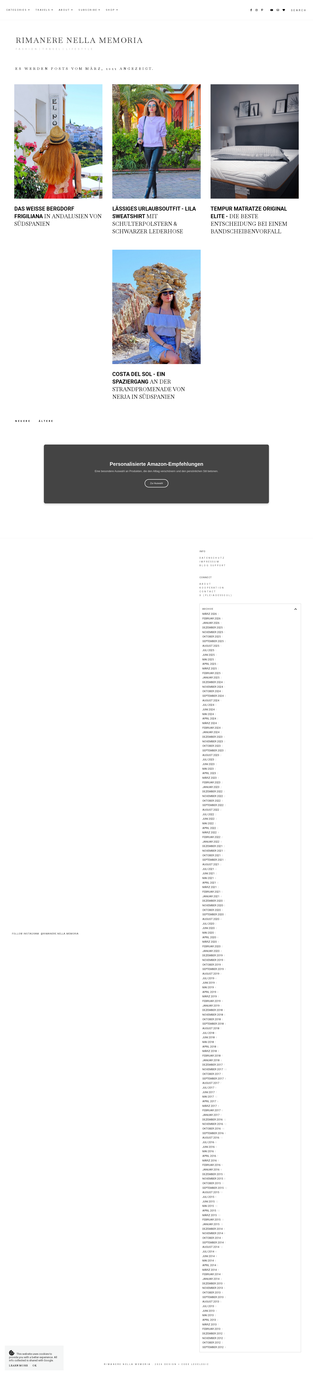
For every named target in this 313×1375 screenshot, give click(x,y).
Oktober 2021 (212, 855)
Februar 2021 (212, 891)
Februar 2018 (212, 1055)
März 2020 (210, 941)
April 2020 (210, 937)
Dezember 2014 (213, 1228)
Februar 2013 (212, 1328)
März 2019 (210, 996)
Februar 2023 (212, 782)
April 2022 (210, 828)
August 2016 (212, 1137)
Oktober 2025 (212, 636)
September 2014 (214, 1242)
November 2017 (214, 1069)
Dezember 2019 (213, 955)
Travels (42, 10)
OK (34, 1365)
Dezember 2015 (213, 1174)
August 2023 (211, 755)
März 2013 (210, 1324)
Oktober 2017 (212, 1073)
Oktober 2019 (212, 964)
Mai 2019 (209, 987)
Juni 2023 (209, 764)
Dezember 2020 (213, 900)
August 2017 (211, 1083)
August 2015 (212, 1192)
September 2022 (214, 805)
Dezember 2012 (213, 1333)
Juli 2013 (209, 1306)
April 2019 (210, 992)
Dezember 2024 (213, 682)
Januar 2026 (212, 622)
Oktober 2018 (212, 1019)
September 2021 (214, 859)
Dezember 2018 (213, 1010)
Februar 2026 (212, 618)
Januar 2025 (212, 677)
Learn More (18, 1365)
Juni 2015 (210, 1201)
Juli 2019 (209, 978)
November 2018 (213, 1014)
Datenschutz (212, 558)
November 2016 (214, 1124)
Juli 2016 (209, 1142)
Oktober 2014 (212, 1237)
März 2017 (210, 1105)
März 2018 (210, 1051)
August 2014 (212, 1246)
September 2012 (214, 1347)
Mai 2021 (209, 878)
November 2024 (213, 686)
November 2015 (213, 1178)
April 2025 (210, 663)
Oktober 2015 (213, 1183)
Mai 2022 (209, 823)
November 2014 (213, 1233)
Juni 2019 (209, 982)
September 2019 (214, 969)
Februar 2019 (212, 1001)
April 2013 (210, 1319)
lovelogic (200, 1364)
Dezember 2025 (213, 627)
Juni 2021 (209, 873)
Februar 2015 (213, 1219)
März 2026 (210, 613)
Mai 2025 (209, 659)
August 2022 (211, 809)
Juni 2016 (209, 1146)
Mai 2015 (209, 1205)
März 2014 (210, 1269)
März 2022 (210, 832)
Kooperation (211, 587)
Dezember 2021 (213, 846)
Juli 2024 (209, 704)
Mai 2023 (209, 768)
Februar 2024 (212, 727)
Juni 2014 (209, 1256)
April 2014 (210, 1265)
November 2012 (213, 1338)
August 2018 (211, 1028)
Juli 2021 (209, 869)
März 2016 (210, 1160)
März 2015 (211, 1215)
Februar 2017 (212, 1110)
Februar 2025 (212, 673)
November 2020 (213, 905)
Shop (110, 10)
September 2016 (214, 1133)
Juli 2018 (209, 1033)
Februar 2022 (212, 837)
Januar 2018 (212, 1060)
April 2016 (210, 1155)
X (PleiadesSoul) (215, 595)
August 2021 (211, 864)
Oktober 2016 (213, 1128)
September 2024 (214, 695)
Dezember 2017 (213, 1064)
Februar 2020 (212, 946)
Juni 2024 (209, 709)
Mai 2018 (209, 1042)
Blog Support (212, 565)
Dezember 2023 (213, 736)
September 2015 (214, 1187)
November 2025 (213, 632)
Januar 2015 (212, 1224)
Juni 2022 (209, 818)
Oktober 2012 (212, 1342)
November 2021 (213, 850)
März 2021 (210, 887)
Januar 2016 (212, 1169)
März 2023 (210, 777)
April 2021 (210, 882)
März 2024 (210, 723)
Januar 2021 (212, 896)
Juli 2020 (209, 923)
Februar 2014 (212, 1274)
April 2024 (210, 718)
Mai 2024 (209, 714)
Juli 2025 (209, 650)
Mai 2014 (209, 1260)
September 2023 (214, 750)
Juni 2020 (209, 928)
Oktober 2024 (212, 691)
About (64, 10)
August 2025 (211, 645)
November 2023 (213, 741)
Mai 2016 (209, 1151)
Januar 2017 (212, 1114)
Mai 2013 (209, 1315)
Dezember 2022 (213, 791)
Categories (16, 10)
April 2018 (210, 1046)
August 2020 (211, 919)
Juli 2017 (209, 1087)
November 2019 (213, 960)
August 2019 (211, 973)
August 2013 (211, 1301)
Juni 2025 (209, 654)
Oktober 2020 (212, 910)
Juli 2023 (209, 759)
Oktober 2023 (212, 745)
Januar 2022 (212, 841)
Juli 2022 (209, 814)
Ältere (46, 421)
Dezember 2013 (213, 1283)
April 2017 (210, 1101)
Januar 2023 (212, 787)
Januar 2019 (212, 1005)
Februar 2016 (212, 1165)
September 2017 (214, 1078)
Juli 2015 (209, 1196)
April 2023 (210, 773)
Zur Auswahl (156, 483)
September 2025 (214, 641)
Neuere (24, 421)
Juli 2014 (209, 1251)
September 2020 (214, 914)
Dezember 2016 (214, 1119)
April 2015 (211, 1210)
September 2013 (214, 1297)
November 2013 (213, 1287)
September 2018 (214, 1023)
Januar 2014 (212, 1278)
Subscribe (88, 10)
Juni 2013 (209, 1310)
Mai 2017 (209, 1096)
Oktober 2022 (212, 800)
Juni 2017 (209, 1092)
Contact (207, 591)
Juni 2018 (209, 1037)
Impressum (209, 561)
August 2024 (211, 700)
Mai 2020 (209, 932)
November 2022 (213, 796)
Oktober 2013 (212, 1292)
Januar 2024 (212, 732)
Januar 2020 (212, 951)
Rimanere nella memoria (79, 40)
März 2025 (210, 668)
